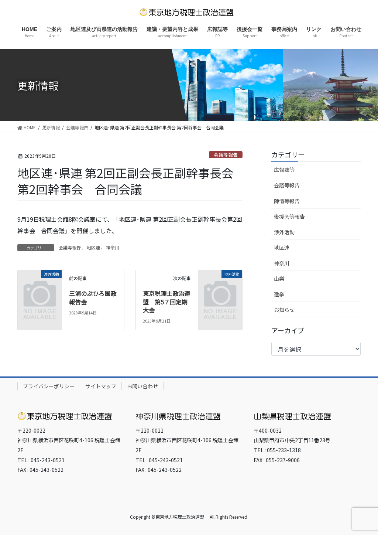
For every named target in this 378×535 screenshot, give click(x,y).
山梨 (279, 278)
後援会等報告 (289, 216)
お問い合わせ (142, 386)
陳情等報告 (287, 201)
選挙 (279, 294)
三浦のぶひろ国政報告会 (92, 297)
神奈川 (112, 247)
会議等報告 (226, 154)
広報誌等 (284, 169)
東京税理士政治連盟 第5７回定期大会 (166, 301)
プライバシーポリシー (49, 386)
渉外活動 (284, 232)
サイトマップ (100, 386)
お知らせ (284, 309)
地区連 (93, 247)
